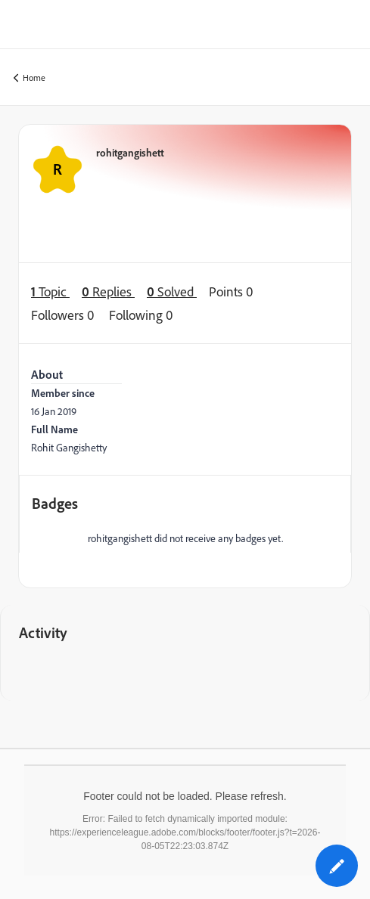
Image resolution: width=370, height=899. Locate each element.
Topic (50, 291)
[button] (337, 866)
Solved (172, 291)
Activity (43, 632)
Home (29, 78)
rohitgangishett (130, 152)
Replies (108, 291)
